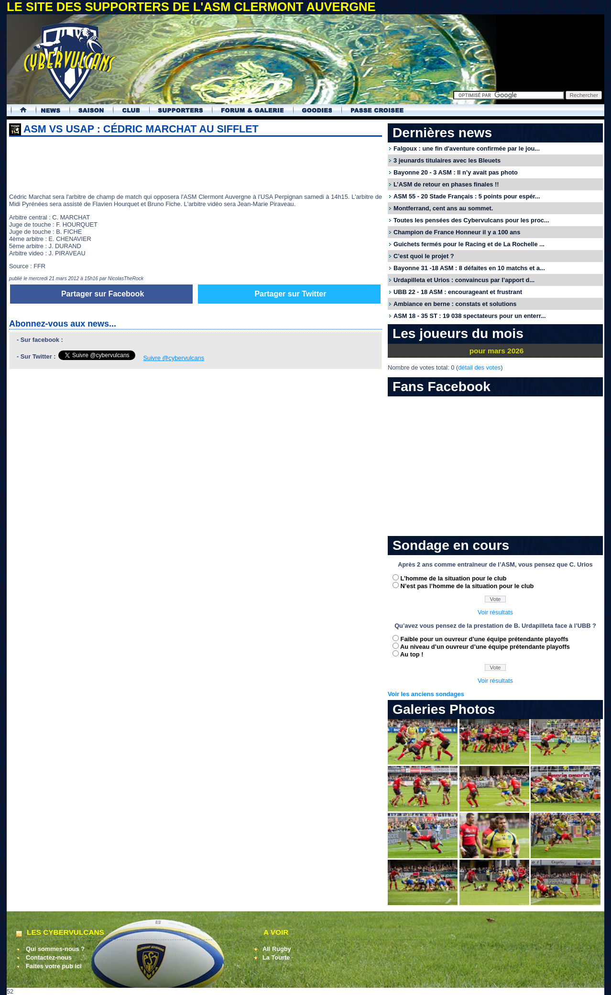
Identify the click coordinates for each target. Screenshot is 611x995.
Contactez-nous (49, 957)
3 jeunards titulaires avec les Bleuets (447, 160)
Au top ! (411, 654)
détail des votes (479, 367)
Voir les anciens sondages (426, 694)
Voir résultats (495, 612)
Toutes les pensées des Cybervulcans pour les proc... (471, 220)
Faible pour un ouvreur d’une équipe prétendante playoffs (484, 639)
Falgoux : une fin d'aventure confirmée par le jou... (466, 148)
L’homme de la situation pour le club (454, 578)
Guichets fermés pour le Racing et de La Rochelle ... (469, 244)
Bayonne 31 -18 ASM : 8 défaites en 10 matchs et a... (469, 268)
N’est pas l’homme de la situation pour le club (467, 586)
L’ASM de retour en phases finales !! (446, 184)
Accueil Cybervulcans (19, 110)
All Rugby (276, 948)
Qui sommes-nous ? (55, 948)
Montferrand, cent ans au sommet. (443, 208)
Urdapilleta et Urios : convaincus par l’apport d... (464, 280)
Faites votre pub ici (54, 966)
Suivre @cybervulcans (174, 357)
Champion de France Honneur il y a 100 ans (456, 232)
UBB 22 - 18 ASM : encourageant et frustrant (457, 291)
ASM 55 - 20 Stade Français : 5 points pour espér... (466, 196)
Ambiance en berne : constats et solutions (454, 303)
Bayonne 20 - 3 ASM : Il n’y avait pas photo (455, 172)
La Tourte (276, 957)
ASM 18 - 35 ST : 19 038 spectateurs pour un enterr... (469, 315)
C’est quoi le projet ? (423, 256)
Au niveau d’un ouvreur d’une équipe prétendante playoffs (485, 646)
